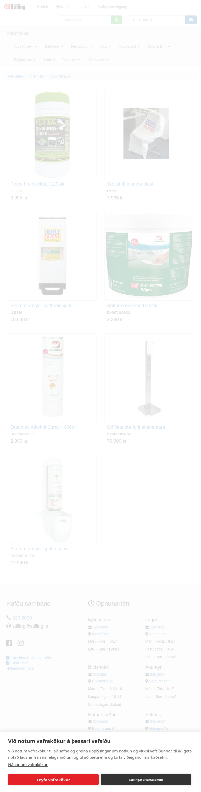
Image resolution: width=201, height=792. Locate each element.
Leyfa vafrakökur (53, 779)
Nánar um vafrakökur (28, 764)
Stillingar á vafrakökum (146, 780)
